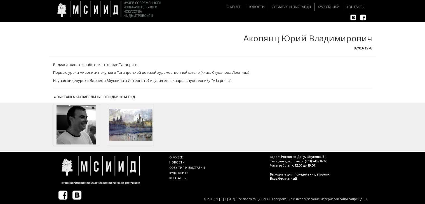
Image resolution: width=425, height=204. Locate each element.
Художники (328, 6)
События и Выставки (291, 6)
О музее (234, 6)
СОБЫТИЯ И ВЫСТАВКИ (187, 167)
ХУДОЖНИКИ (179, 173)
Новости (256, 6)
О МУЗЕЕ (176, 157)
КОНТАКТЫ (177, 178)
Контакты (355, 6)
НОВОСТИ (177, 162)
